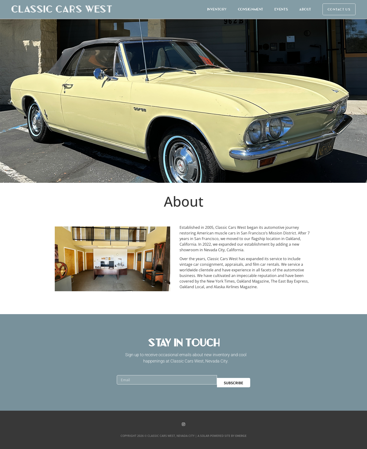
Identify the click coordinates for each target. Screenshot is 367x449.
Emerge (240, 436)
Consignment (250, 9)
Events (281, 9)
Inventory (217, 9)
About (305, 9)
